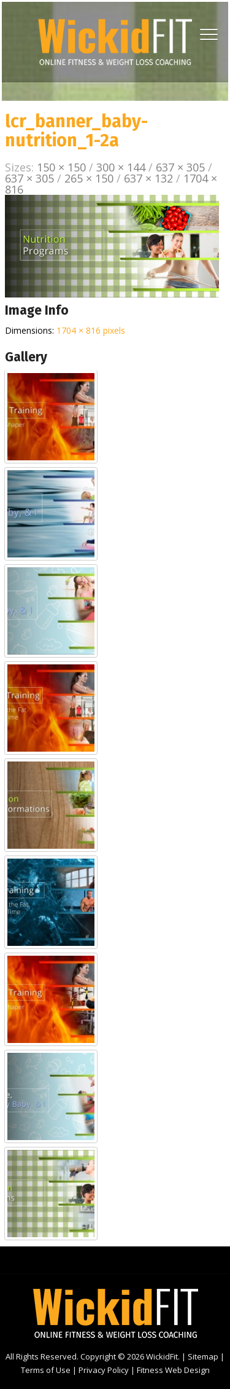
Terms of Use (46, 1369)
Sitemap (203, 1356)
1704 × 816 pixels (90, 330)
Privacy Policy (104, 1369)
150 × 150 (61, 167)
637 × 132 (148, 178)
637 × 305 (180, 167)
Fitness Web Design (173, 1369)
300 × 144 (120, 167)
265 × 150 (88, 178)
